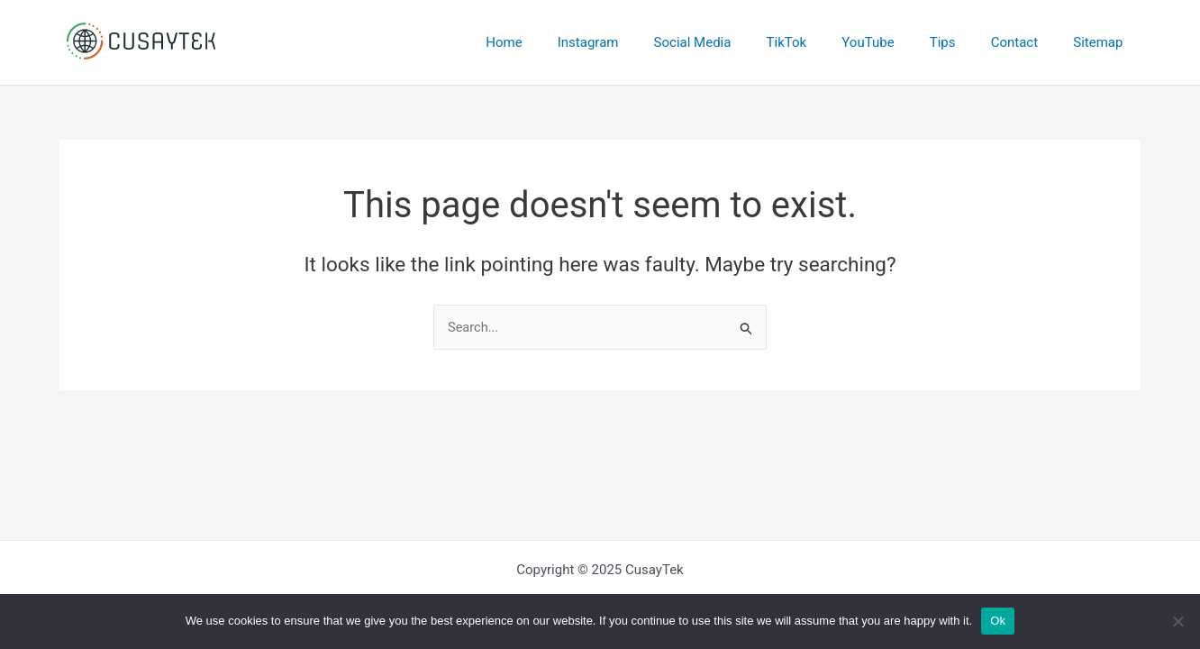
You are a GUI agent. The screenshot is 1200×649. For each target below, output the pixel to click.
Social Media (738, 42)
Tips (963, 42)
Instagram (641, 42)
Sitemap (1102, 42)
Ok (997, 620)
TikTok (824, 42)
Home (566, 42)
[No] (1177, 621)
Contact (1026, 42)
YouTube (896, 42)
